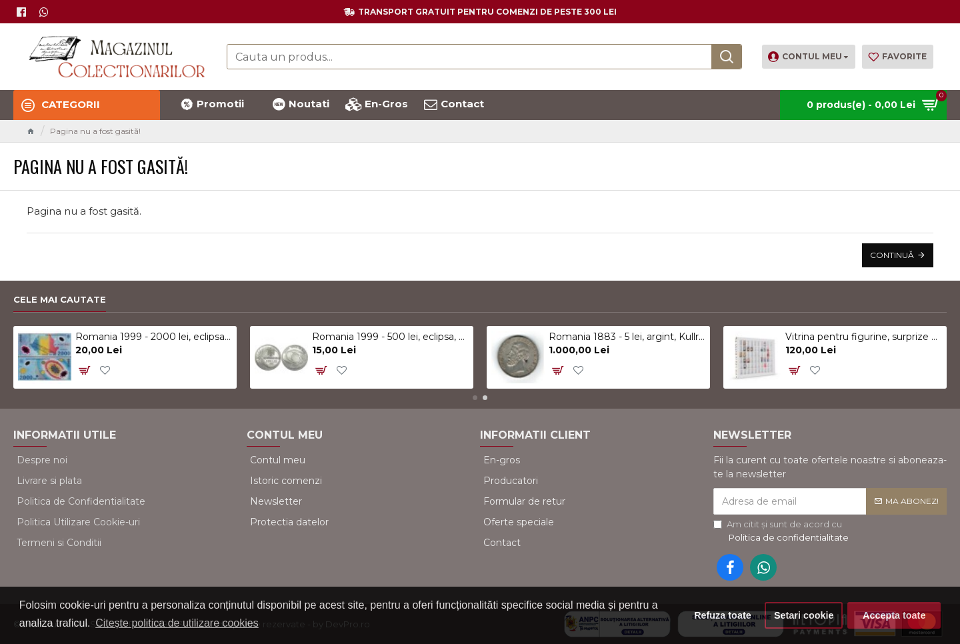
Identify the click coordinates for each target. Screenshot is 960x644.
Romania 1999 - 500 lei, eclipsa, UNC (390, 337)
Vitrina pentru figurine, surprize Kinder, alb (863, 337)
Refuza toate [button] (722, 615)
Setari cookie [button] (804, 615)
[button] (475, 397)
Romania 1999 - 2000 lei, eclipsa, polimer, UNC (153, 337)
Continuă (892, 255)
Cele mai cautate (59, 299)
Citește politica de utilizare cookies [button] (177, 623)
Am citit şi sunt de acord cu (782, 531)
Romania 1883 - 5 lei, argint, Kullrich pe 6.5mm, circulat (627, 337)
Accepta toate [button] (894, 615)
